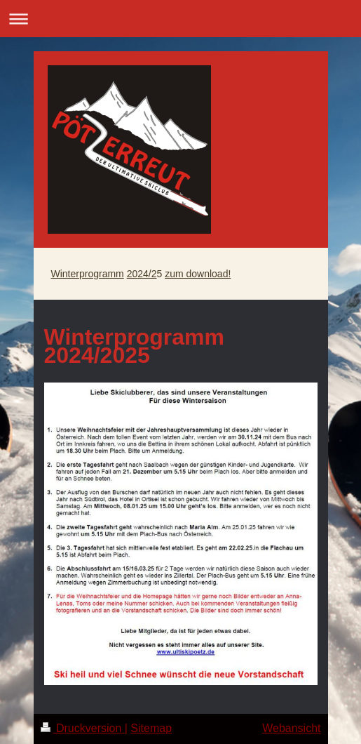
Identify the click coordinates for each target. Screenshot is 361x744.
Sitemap (151, 728)
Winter (65, 273)
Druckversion (83, 728)
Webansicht (291, 728)
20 (132, 273)
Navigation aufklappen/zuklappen (180, 19)
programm (101, 273)
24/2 (146, 273)
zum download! (198, 273)
